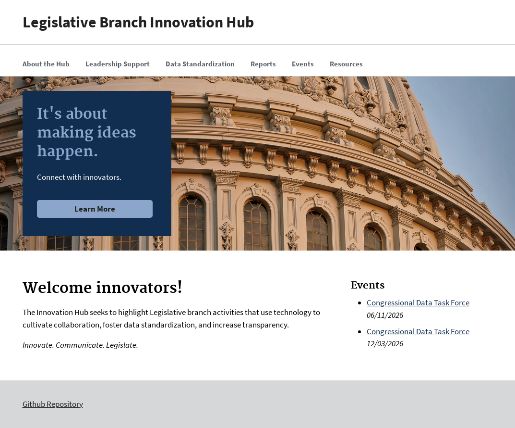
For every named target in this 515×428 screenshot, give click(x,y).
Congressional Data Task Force (418, 302)
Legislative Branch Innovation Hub (138, 22)
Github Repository (53, 404)
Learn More (94, 208)
